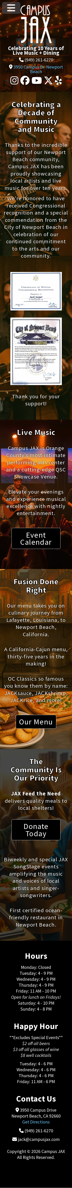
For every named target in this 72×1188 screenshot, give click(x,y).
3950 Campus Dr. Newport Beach (38, 69)
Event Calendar (36, 538)
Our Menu (36, 722)
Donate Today (36, 829)
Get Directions (36, 1122)
